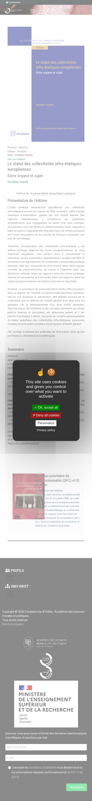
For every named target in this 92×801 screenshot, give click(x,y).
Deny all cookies (46, 415)
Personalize (46, 423)
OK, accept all (46, 407)
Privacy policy (46, 430)
